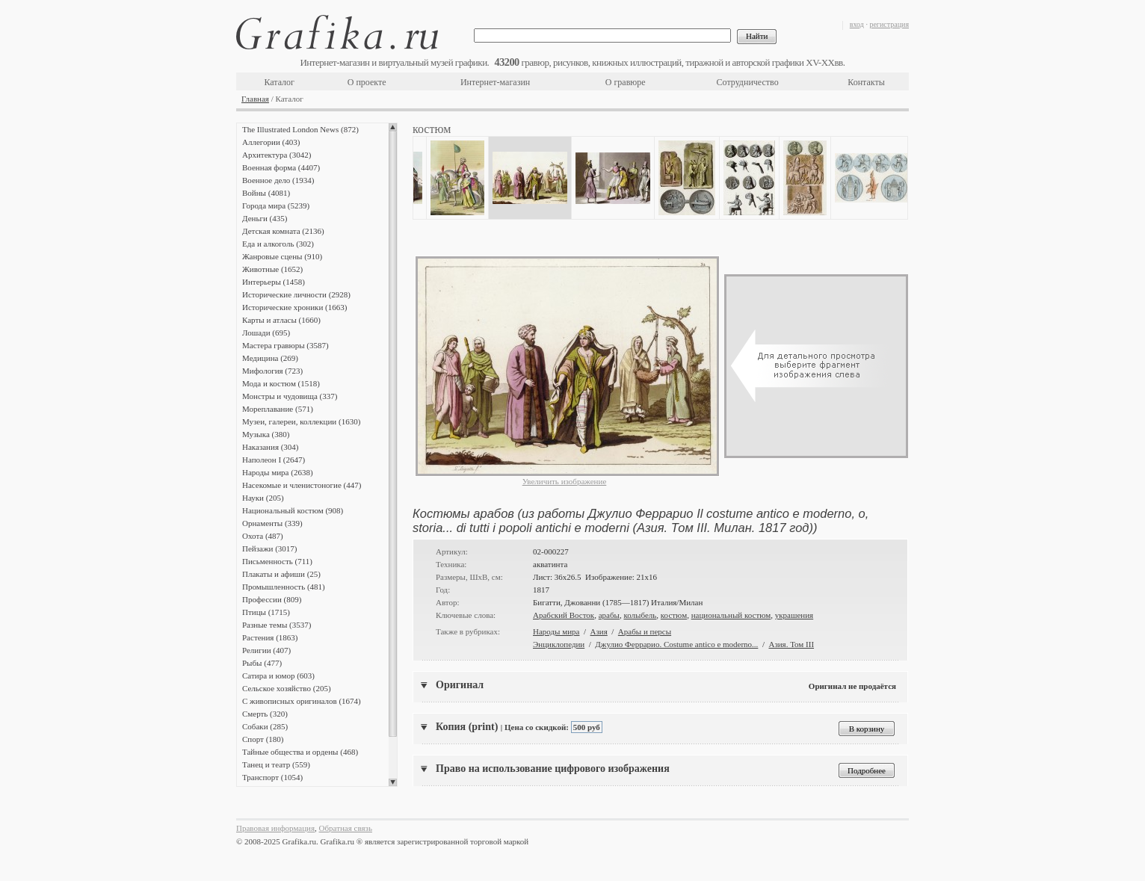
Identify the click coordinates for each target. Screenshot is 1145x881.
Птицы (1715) (266, 612)
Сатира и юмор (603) (278, 675)
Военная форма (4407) (281, 167)
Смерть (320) (265, 713)
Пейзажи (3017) (269, 548)
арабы (609, 614)
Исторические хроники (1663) (294, 307)
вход (857, 24)
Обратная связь (345, 827)
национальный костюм (731, 614)
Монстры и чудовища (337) (289, 396)
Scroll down (393, 782)
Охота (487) (262, 535)
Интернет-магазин (495, 82)
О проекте (367, 82)
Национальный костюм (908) (292, 510)
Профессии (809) (271, 599)
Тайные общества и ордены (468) (300, 751)
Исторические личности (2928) (296, 294)
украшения (794, 614)
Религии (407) (266, 650)
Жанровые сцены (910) (282, 256)
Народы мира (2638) (277, 472)
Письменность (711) (277, 561)
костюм (674, 614)
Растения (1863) (269, 637)
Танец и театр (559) (276, 764)
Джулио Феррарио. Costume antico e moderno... (676, 644)
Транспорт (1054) (272, 777)
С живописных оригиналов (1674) (301, 700)
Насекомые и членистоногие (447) (301, 484)
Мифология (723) (272, 370)
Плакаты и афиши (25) (281, 573)
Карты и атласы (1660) (281, 319)
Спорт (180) (262, 739)
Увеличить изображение (564, 481)
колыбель (639, 614)
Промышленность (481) (283, 586)
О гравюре (625, 82)
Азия (599, 631)
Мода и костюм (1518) (281, 383)
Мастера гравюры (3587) (285, 345)
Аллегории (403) (271, 141)
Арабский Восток (563, 614)
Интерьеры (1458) (273, 281)
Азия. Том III (791, 644)
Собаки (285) (265, 726)
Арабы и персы (644, 631)
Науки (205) (263, 497)
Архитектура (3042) (276, 154)
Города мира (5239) (275, 205)
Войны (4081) (266, 192)
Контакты (866, 82)
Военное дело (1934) (278, 180)
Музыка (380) (265, 434)
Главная (255, 98)
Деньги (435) (264, 218)
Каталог (279, 82)
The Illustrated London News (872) (300, 129)
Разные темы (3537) (276, 624)
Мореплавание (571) (277, 408)
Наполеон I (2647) (273, 459)
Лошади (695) (266, 332)
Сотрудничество (748, 82)
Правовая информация (275, 827)
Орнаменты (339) (272, 523)
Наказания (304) (270, 446)
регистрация (889, 24)
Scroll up (393, 127)
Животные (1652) (272, 269)
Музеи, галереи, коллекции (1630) (301, 421)
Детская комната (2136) (283, 230)
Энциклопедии (558, 644)
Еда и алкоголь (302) (278, 243)
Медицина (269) (270, 357)
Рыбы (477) (262, 662)
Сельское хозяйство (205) (286, 688)
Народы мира (556, 631)
